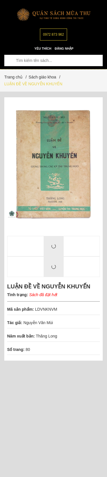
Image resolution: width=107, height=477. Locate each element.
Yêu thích (43, 48)
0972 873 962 (53, 35)
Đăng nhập (64, 48)
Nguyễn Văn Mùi (38, 322)
